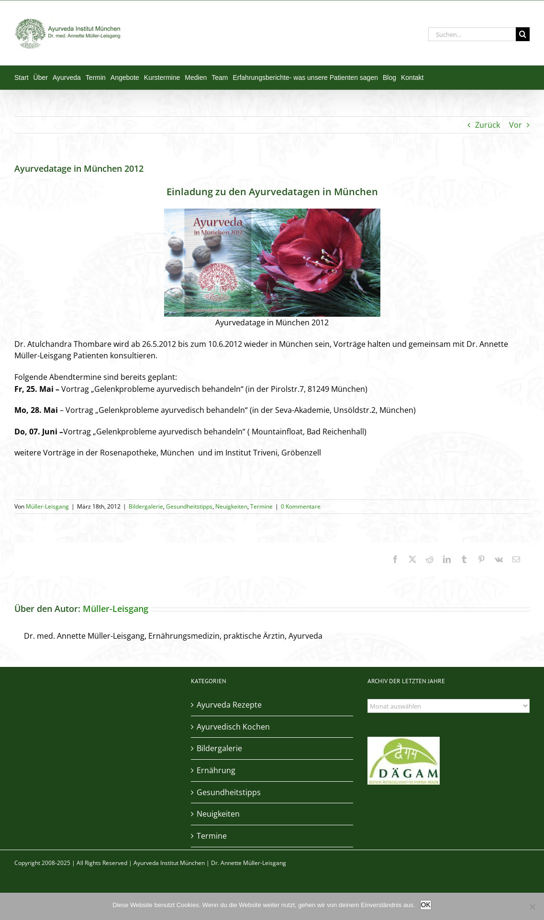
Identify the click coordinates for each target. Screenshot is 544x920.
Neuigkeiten (231, 506)
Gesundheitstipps (189, 506)
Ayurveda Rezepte (229, 704)
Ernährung (216, 770)
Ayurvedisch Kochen (233, 726)
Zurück (487, 125)
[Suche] (523, 34)
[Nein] (532, 906)
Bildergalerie (146, 506)
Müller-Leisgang (47, 506)
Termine (261, 506)
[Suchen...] (472, 34)
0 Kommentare (301, 506)
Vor (515, 125)
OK (426, 905)
